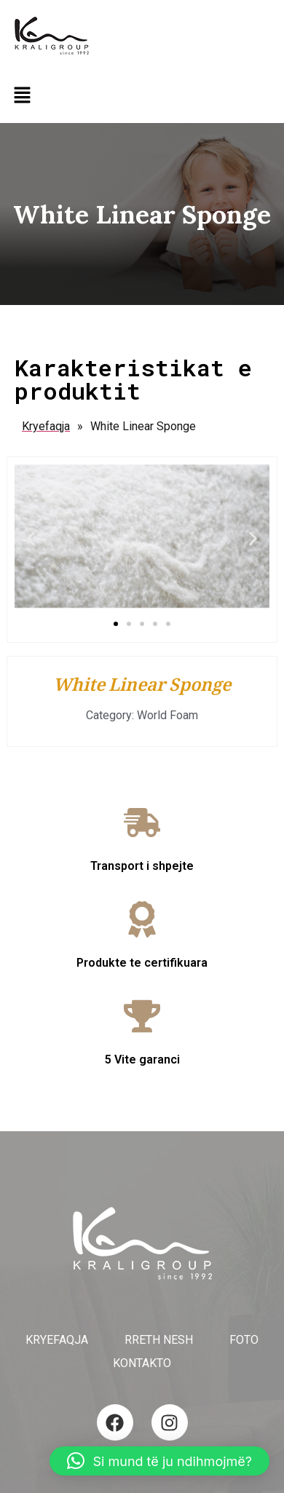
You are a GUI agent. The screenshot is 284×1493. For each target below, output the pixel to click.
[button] (21, 96)
